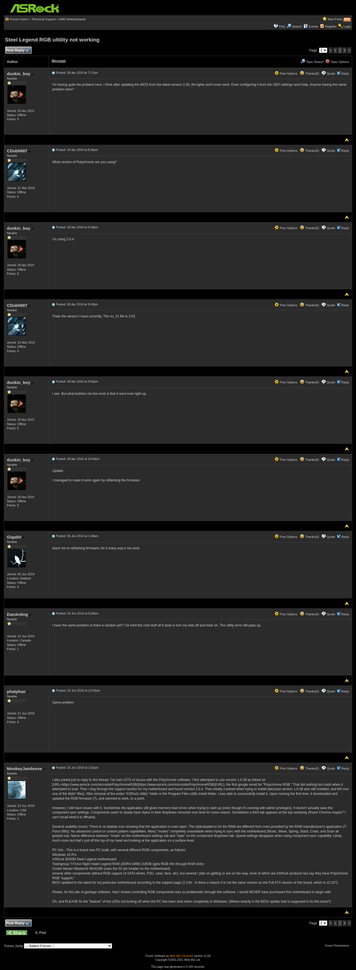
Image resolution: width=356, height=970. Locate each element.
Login (347, 26)
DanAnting (19, 614)
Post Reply (17, 50)
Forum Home (19, 19)
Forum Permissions (338, 945)
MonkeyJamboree (26, 768)
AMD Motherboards (72, 19)
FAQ (282, 26)
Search (297, 26)
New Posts (335, 19)
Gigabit (15, 537)
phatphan (18, 691)
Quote (331, 73)
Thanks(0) (309, 73)
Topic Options (337, 61)
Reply (345, 73)
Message (59, 61)
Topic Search (312, 61)
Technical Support (43, 19)
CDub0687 (19, 150)
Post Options (286, 73)
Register (331, 26)
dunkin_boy (20, 73)
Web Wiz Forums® (181, 955)
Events (310, 26)
